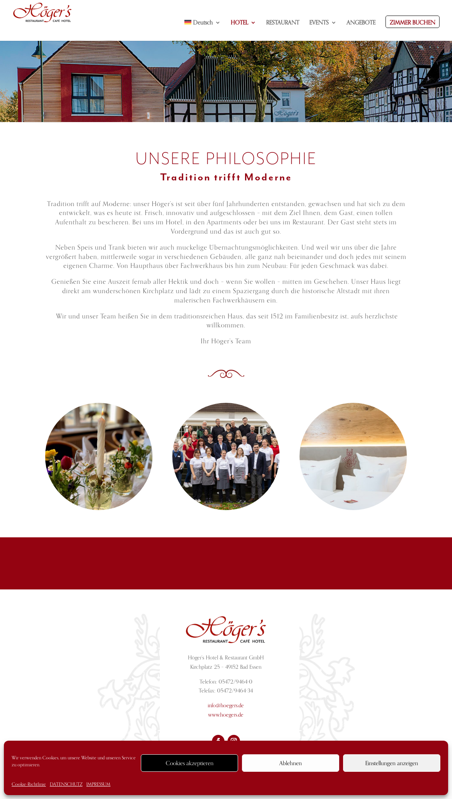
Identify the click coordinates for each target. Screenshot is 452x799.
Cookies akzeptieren (190, 763)
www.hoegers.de (226, 714)
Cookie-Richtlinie (29, 784)
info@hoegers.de (226, 705)
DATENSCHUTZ (66, 784)
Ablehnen (290, 763)
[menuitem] (202, 30)
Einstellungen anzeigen (391, 763)
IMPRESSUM (98, 784)
